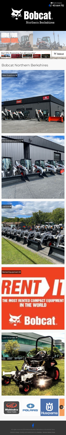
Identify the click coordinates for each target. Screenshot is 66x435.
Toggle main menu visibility (63, 29)
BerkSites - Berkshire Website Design (46, 432)
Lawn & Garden (9, 338)
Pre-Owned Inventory (12, 141)
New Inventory (9, 75)
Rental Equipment (11, 272)
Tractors (6, 206)
